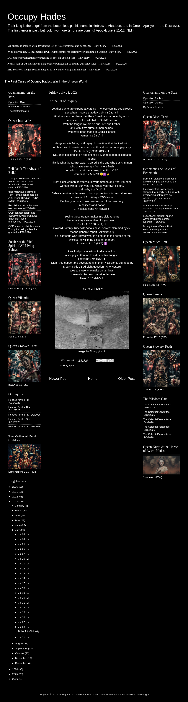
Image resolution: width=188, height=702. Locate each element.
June (18, 525)
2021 (15, 491)
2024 (15, 669)
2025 (15, 674)
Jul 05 (22, 544)
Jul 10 (22, 558)
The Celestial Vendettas (156, 404)
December (21, 663)
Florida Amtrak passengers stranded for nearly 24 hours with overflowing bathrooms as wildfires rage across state (161, 194)
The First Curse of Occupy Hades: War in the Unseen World (46, 81)
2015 (15, 486)
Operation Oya (16, 102)
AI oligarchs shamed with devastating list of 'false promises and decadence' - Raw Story (57, 45)
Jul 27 (22, 622)
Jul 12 (22, 568)
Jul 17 (22, 583)
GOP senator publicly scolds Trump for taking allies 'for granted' (24, 229)
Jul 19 (22, 592)
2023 (15, 501)
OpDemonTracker (153, 107)
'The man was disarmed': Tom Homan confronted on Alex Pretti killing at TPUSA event (23, 196)
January (20, 505)
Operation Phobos (153, 98)
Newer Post (58, 378)
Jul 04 (22, 539)
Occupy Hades (36, 17)
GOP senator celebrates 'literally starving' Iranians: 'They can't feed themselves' (22, 217)
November (21, 658)
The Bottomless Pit (18, 111)
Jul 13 (22, 573)
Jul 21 (22, 602)
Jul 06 (22, 549)
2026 (15, 679)
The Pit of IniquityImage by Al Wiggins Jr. (92, 320)
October (20, 653)
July (17, 530)
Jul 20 (22, 597)
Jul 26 (22, 617)
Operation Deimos (153, 102)
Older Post (126, 378)
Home (92, 378)
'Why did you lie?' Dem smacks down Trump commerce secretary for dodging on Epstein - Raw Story (64, 51)
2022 (15, 496)
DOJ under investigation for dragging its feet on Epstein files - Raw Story (48, 57)
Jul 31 (22, 637)
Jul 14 (22, 578)
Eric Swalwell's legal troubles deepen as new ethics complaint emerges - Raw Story (53, 69)
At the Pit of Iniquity (28, 631)
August (19, 643)
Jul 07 (22, 554)
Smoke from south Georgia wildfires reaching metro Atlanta (160, 207)
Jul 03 (22, 534)
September (21, 648)
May (18, 520)
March (19, 510)
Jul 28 (22, 627)
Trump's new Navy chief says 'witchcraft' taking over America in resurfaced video (24, 183)
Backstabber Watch (19, 106)
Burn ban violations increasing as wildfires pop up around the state (159, 181)
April (18, 515)
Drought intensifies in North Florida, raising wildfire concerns (158, 229)
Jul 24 (22, 607)
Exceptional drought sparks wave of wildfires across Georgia (158, 219)
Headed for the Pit (18, 399)
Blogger (144, 694)
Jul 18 (22, 588)
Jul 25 (22, 612)
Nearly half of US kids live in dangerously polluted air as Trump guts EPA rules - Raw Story (58, 63)
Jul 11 (22, 563)
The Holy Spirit (66, 365)
